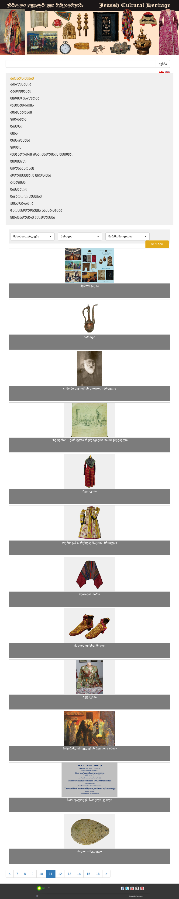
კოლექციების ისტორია (30, 176)
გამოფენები (20, 91)
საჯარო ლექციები (26, 197)
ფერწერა (18, 120)
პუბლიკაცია (20, 84)
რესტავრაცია (22, 105)
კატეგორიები (22, 79)
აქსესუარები (21, 113)
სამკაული (18, 190)
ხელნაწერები (22, 169)
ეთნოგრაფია (21, 204)
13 (69, 874)
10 (41, 874)
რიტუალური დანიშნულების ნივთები (41, 155)
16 (98, 874)
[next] (106, 874)
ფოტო (15, 148)
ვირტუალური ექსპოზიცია (32, 218)
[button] (32, 236)
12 (60, 874)
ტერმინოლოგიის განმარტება (36, 211)
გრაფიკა (18, 183)
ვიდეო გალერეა (24, 98)
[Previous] (10, 874)
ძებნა (163, 64)
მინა (14, 134)
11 (50, 874)
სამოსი (16, 127)
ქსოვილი (18, 162)
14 (79, 874)
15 (88, 874)
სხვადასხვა (20, 141)
